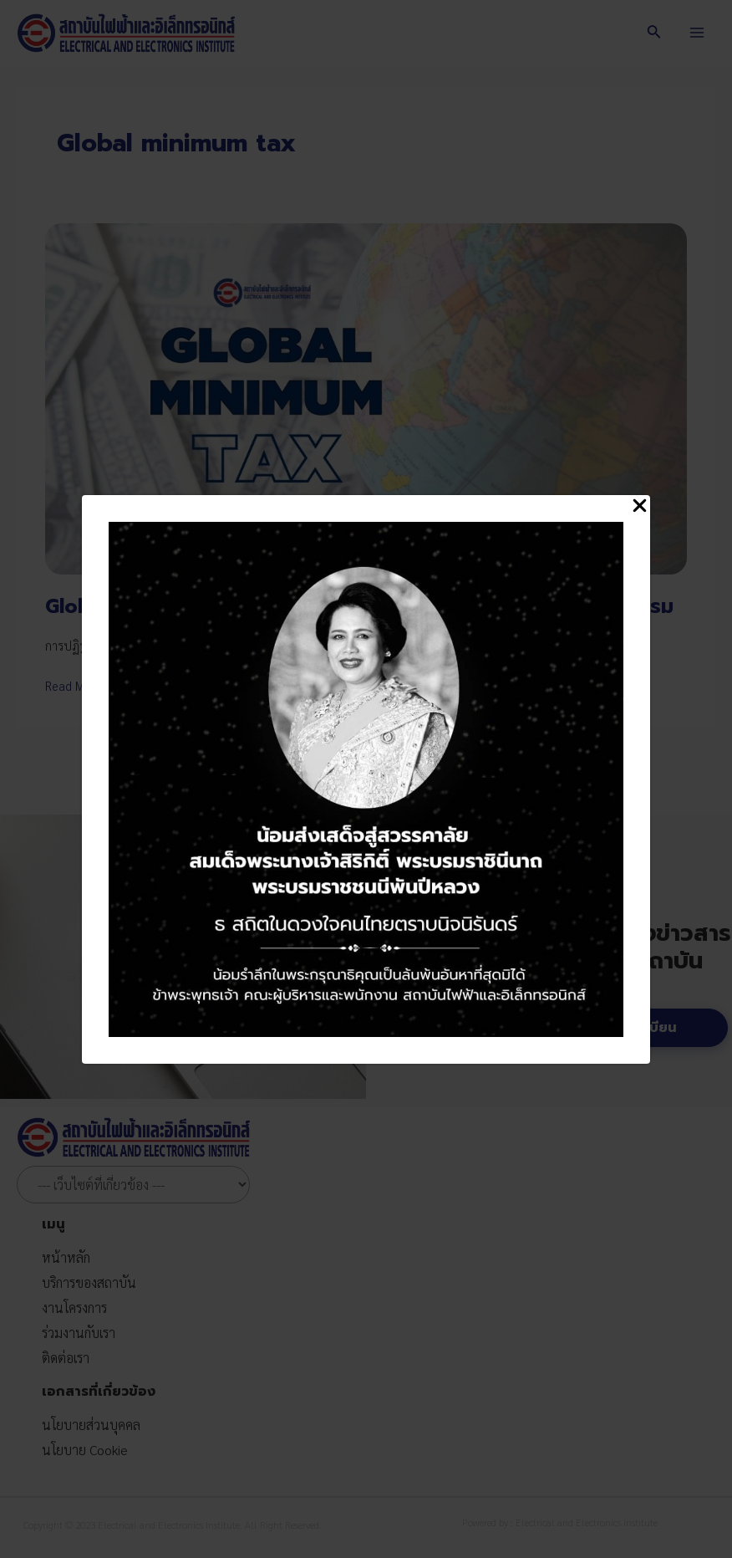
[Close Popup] (639, 506)
